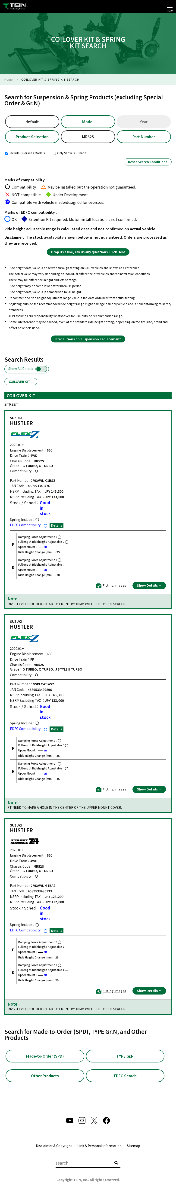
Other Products (45, 1077)
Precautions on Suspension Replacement (88, 339)
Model (88, 122)
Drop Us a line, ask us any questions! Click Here (88, 252)
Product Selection (32, 137)
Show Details (149, 586)
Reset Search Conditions (147, 162)
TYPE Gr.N (125, 1057)
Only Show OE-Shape (69, 154)
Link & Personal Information (99, 1147)
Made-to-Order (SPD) (45, 1057)
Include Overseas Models (25, 154)
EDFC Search (125, 1077)
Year (144, 122)
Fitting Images (111, 586)
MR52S (88, 137)
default (32, 122)
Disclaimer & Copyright (54, 1147)
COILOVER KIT (22, 382)
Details (56, 526)
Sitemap (133, 1147)
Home (8, 79)
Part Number (143, 137)
